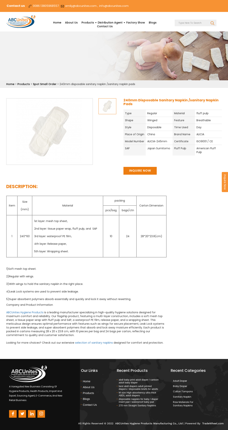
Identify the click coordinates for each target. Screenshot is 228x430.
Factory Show (135, 22)
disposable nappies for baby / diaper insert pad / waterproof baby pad (138, 400)
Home (57, 22)
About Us (71, 22)
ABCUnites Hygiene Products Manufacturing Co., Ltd (149, 423)
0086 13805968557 (46, 6)
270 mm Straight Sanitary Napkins (137, 405)
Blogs (153, 22)
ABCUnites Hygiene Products (24, 312)
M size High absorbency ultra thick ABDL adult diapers (137, 394)
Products (87, 22)
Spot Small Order (45, 84)
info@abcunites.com (114, 6)
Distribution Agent (110, 22)
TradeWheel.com (213, 423)
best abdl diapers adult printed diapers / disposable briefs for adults (138, 387)
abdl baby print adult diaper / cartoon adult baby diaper (139, 381)
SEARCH (212, 23)
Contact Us (105, 26)
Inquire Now (140, 170)
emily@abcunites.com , (81, 6)
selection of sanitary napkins (94, 343)
